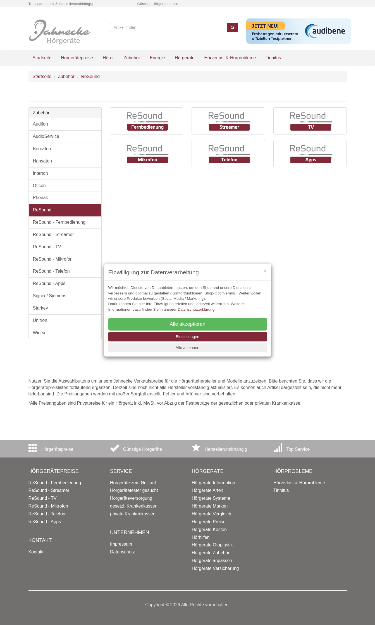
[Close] (265, 270)
